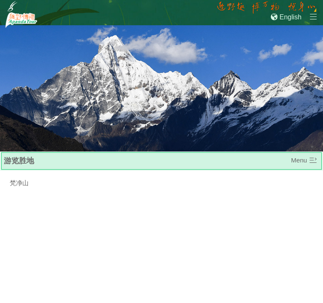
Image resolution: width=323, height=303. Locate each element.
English (286, 17)
